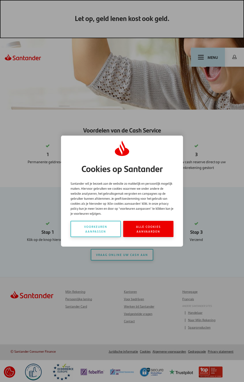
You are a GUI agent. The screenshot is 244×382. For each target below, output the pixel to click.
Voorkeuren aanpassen (95, 229)
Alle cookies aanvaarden (148, 229)
